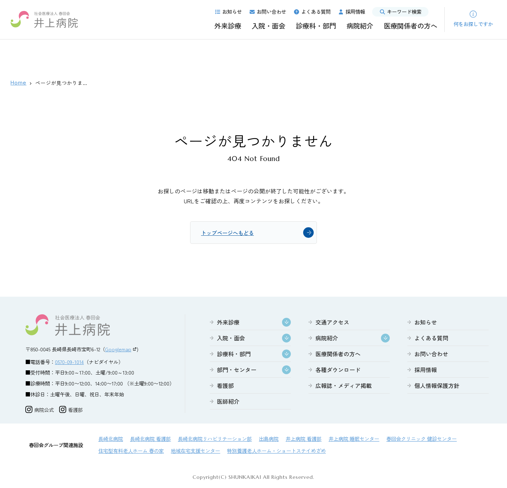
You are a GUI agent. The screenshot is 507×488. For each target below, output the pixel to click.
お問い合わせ (267, 11)
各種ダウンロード (338, 370)
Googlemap (118, 349)
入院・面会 (268, 26)
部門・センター (236, 370)
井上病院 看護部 (303, 439)
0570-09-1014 (69, 362)
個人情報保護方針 (436, 386)
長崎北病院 (110, 439)
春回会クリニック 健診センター (421, 439)
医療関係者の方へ (410, 26)
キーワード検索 (400, 11)
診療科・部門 (316, 26)
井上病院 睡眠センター (353, 439)
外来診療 (227, 26)
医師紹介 (228, 402)
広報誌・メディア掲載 (343, 386)
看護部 (225, 386)
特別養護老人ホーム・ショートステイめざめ (276, 451)
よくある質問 (312, 11)
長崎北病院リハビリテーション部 (215, 439)
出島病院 (268, 439)
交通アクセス (332, 323)
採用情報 (351, 11)
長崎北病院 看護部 (150, 439)
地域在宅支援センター (195, 451)
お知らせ (228, 11)
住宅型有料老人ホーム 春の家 (131, 451)
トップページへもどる (229, 233)
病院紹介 (359, 26)
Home (18, 83)
